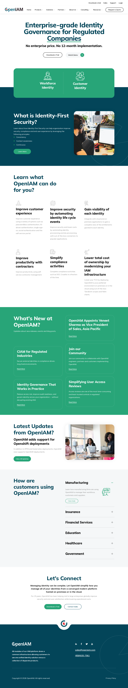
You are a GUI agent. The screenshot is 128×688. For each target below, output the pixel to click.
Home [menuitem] (29, 10)
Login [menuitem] (121, 3)
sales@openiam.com (85, 650)
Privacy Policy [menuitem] (111, 678)
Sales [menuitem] (105, 3)
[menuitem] (39, 10)
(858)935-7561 (82, 655)
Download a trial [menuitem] (95, 3)
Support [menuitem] (113, 3)
